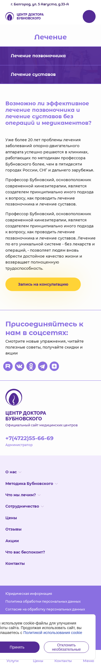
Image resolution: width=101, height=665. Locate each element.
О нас (13, 472)
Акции (12, 540)
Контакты (15, 563)
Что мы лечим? (22, 494)
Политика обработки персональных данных (43, 601)
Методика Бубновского (31, 483)
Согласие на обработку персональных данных (45, 609)
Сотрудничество (24, 506)
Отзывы (13, 529)
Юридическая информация (28, 594)
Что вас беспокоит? (25, 552)
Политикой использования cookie (52, 632)
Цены (11, 517)
